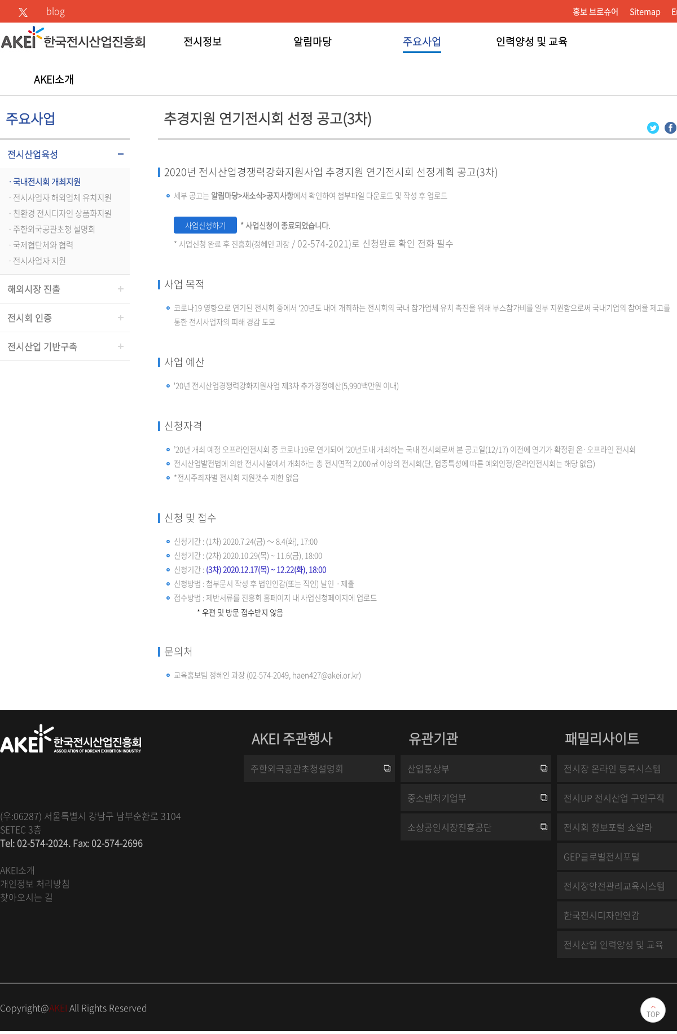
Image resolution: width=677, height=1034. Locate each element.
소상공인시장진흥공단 (449, 827)
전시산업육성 (32, 154)
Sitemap (645, 11)
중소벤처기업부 (437, 797)
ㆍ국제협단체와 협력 (39, 245)
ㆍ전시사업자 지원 (36, 260)
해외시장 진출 (33, 289)
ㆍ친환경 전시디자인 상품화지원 (59, 213)
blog (55, 10)
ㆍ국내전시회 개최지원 (43, 181)
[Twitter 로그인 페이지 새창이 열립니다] (653, 127)
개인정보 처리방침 (35, 883)
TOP (653, 1014)
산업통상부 (428, 768)
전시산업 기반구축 (42, 346)
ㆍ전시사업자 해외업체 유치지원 (59, 197)
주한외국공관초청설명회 (297, 768)
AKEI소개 (17, 870)
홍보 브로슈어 (595, 11)
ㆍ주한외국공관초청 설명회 (50, 229)
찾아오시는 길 (26, 897)
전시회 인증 (29, 317)
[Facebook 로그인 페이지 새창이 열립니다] (670, 127)
